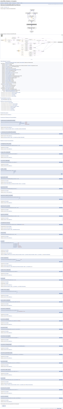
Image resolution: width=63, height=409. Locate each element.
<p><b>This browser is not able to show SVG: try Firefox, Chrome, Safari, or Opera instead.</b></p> (31, 20)
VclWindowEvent (13, 90)
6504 (6, 383)
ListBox (16, 62)
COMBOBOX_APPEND (7, 254)
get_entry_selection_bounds (9, 72)
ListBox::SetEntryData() (47, 254)
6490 (6, 341)
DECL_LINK (2, 99)
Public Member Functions (50, 4)
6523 (6, 211)
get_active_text (7, 63)
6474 (6, 366)
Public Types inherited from (7, 102)
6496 (6, 324)
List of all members (61, 4)
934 (5, 114)
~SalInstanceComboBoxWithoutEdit (10, 91)
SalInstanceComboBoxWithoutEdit (9, 62)
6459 (6, 265)
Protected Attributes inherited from (10, 106)
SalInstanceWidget (14, 93)
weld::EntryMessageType (15, 69)
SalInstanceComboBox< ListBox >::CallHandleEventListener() (12, 229)
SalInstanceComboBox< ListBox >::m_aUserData (22, 254)
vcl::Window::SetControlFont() (29, 384)
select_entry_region (7, 71)
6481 (6, 202)
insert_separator (7, 66)
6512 (6, 192)
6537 (6, 401)
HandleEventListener (8, 90)
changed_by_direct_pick (8, 68)
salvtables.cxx (10, 127)
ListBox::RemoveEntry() (22, 286)
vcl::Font (2, 188)
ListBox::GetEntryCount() (13, 266)
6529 (6, 393)
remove (6, 64)
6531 (6, 219)
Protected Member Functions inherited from (9, 105)
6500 (6, 157)
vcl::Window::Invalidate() (7, 384)
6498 (6, 165)
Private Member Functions (56, 4)
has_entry (6, 67)
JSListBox (7, 251)
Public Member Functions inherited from (11, 92)
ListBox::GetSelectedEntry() (7, 183)
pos (8, 64)
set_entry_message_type (8, 69)
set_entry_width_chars (8, 73)
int (7, 65)
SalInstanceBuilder (21, 62)
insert (6, 65)
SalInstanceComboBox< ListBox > (16, 92)
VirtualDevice (29, 65)
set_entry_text (7, 70)
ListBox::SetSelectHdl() (21, 137)
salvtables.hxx (6, 7)
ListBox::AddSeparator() (7, 266)
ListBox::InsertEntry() (12, 254)
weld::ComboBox (11, 102)
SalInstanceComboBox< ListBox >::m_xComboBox (10, 137)
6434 (6, 182)
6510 (6, 332)
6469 (6, 349)
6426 (6, 127)
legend (31, 32)
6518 (6, 305)
